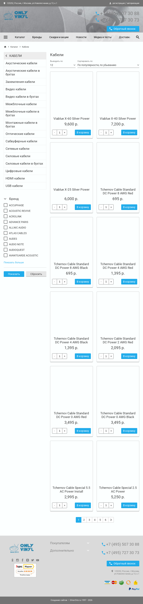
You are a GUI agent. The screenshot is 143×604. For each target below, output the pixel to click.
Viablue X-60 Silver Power (71, 118)
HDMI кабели (15, 178)
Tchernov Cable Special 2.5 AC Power (118, 489)
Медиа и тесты (103, 37)
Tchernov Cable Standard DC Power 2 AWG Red (118, 340)
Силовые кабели (18, 156)
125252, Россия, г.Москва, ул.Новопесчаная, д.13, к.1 (30, 3)
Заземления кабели (20, 82)
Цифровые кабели (19, 171)
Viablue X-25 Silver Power (71, 189)
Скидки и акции (59, 37)
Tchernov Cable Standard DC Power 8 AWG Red (118, 191)
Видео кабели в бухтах (22, 96)
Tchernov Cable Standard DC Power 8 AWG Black (71, 266)
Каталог (20, 37)
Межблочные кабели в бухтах (22, 113)
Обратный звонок (122, 29)
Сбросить (36, 274)
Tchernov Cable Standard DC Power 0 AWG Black (118, 415)
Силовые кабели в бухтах (24, 163)
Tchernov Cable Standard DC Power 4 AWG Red (118, 266)
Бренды (37, 37)
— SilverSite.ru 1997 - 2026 (71, 600)
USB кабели (14, 186)
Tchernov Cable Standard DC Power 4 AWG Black (71, 340)
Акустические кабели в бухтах (23, 72)
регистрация (119, 3)
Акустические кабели (21, 63)
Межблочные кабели (21, 104)
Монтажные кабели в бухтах (21, 124)
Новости (81, 37)
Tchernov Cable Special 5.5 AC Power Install (71, 489)
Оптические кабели (20, 134)
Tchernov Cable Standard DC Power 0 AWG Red (71, 415)
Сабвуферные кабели (21, 141)
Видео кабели (16, 89)
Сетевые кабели (17, 148)
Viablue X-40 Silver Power (118, 118)
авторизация (133, 3)
